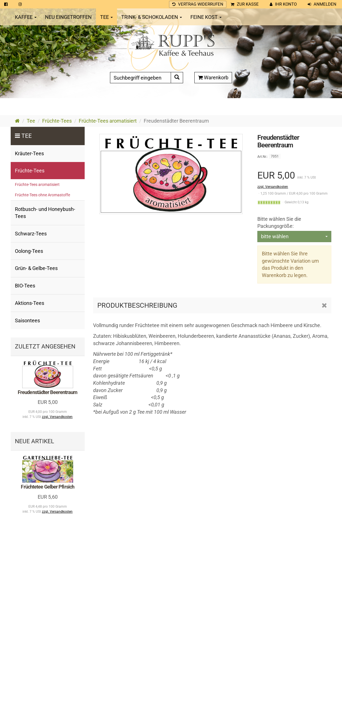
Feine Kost (206, 17)
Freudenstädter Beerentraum (48, 392)
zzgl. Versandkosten (272, 187)
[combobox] (294, 236)
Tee (106, 17)
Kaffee (26, 17)
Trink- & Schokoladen (151, 17)
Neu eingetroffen (68, 17)
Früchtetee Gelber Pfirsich (47, 487)
